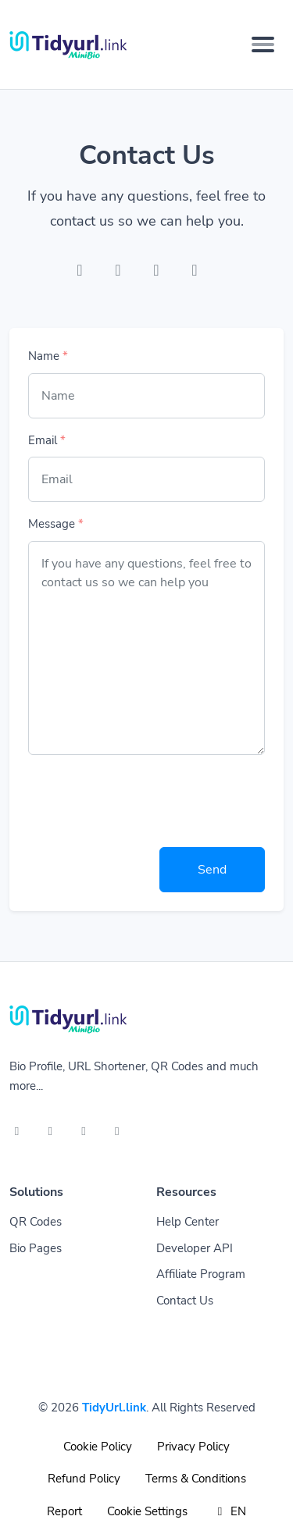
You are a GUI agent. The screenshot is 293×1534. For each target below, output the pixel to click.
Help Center (187, 1222)
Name (48, 356)
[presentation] (147, 797)
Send (212, 869)
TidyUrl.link (114, 1407)
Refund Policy (84, 1478)
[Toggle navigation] (263, 44)
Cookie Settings (147, 1511)
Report (64, 1511)
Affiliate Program (200, 1274)
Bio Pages (35, 1248)
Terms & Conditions (195, 1478)
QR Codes (35, 1222)
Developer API (194, 1248)
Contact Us (184, 1300)
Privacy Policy (193, 1446)
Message (56, 524)
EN (229, 1511)
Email (47, 440)
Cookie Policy (97, 1446)
